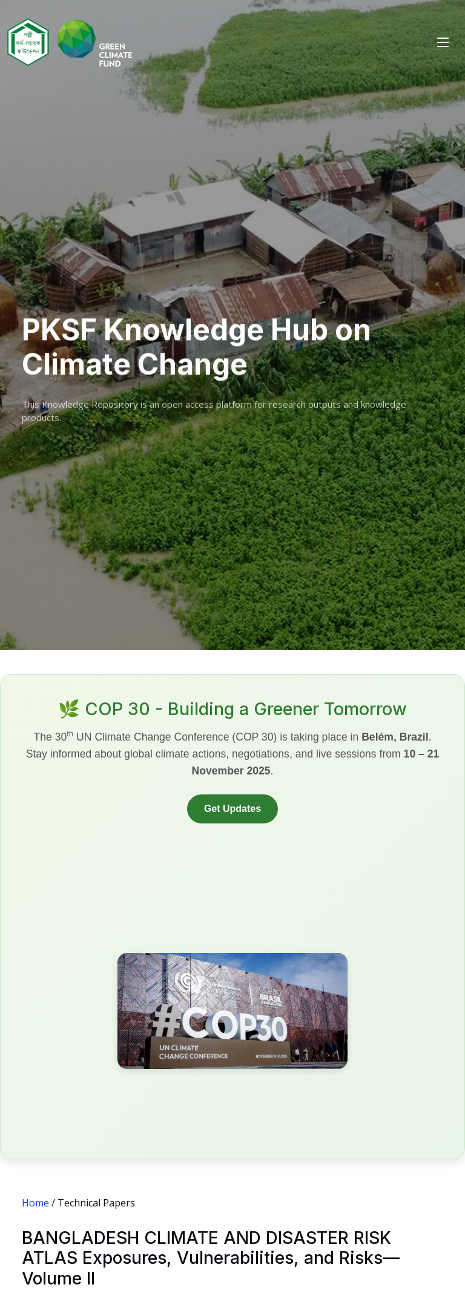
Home (35, 1202)
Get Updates (232, 808)
